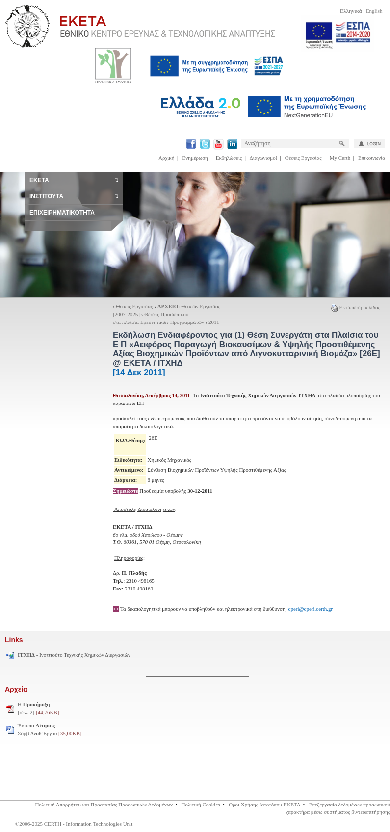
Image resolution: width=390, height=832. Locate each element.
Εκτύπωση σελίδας (356, 307)
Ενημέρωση (195, 158)
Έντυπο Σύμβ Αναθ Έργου (49, 729)
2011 (213, 322)
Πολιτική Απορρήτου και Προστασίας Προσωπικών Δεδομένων (104, 804)
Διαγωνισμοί (263, 158)
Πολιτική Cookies (200, 804)
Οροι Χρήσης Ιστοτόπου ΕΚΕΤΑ (264, 804)
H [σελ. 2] (38, 708)
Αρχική (166, 158)
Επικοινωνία (371, 158)
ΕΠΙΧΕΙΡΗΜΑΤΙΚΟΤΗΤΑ (62, 212)
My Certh (340, 158)
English (374, 11)
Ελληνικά (351, 11)
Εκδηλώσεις (229, 158)
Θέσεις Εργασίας (303, 158)
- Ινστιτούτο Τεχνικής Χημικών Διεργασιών (74, 655)
